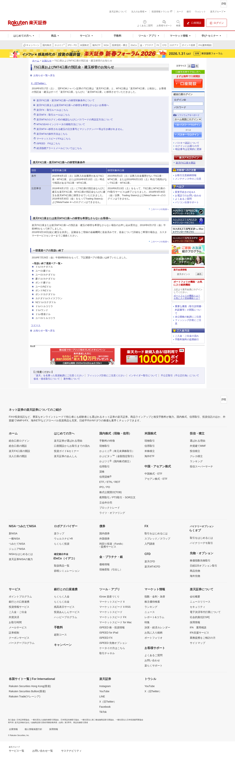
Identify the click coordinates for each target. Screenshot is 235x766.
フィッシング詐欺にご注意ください (106, 375)
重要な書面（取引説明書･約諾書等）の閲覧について (189, 310)
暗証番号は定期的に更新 (188, 149)
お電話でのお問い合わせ (188, 195)
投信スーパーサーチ (201, 466)
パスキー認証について (187, 142)
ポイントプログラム (20, 596)
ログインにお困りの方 (187, 146)
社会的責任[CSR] (199, 617)
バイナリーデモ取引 (201, 543)
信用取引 (104, 466)
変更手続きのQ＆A (185, 192)
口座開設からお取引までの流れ (72, 445)
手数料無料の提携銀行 (187, 339)
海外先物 (195, 575)
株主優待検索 (152, 601)
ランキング (196, 461)
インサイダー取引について (143, 375)
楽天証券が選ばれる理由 (68, 440)
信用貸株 (105, 476)
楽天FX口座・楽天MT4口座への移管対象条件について (66, 100)
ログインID (180, 99)
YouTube (104, 691)
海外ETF (149, 456)
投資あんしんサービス (67, 612)
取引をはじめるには (156, 533)
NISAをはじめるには (21, 554)
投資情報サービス (19, 606)
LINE (102, 696)
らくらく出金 (61, 601)
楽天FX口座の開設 (19, 451)
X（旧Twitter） (39, 83)
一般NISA (14, 538)
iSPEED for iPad (108, 632)
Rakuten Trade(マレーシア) (24, 696)
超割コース (60, 634)
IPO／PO (104, 487)
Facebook (105, 706)
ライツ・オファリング (112, 512)
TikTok (103, 711)
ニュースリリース (200, 601)
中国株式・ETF (153, 473)
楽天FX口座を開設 (186, 162)
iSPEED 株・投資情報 (112, 627)
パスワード (180, 107)
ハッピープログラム (65, 617)
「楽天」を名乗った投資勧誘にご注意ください (59, 375)
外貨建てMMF (198, 445)
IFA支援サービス (199, 632)
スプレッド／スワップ (157, 538)
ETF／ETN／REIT (109, 481)
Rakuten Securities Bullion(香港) (27, 691)
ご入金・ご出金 (18, 612)
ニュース (149, 612)
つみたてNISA (17, 543)
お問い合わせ (152, 660)
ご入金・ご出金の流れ (187, 336)
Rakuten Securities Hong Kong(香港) (30, 686)
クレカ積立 (196, 456)
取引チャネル (107, 653)
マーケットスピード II (112, 601)
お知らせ (47, 60)
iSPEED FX (106, 637)
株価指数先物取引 (200, 560)
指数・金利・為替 (154, 596)
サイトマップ (197, 642)
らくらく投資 (61, 543)
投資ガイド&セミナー (66, 451)
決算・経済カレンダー (157, 627)
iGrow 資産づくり (109, 596)
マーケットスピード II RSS (115, 606)
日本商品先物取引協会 (70, 720)
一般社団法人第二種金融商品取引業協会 (97, 720)
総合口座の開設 (18, 445)
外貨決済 (14, 617)
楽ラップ (59, 533)
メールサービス (18, 627)
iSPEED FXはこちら (48, 143)
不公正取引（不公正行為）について (180, 375)
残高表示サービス (64, 606)
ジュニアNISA (17, 548)
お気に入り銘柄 (153, 632)
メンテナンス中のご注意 (188, 178)
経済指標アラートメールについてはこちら (59, 148)
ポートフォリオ (153, 637)
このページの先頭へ (160, 209)
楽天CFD (149, 561)
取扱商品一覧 (61, 565)
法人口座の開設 (18, 456)
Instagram (105, 686)
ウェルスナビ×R (63, 538)
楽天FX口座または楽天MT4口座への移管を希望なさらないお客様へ (73, 105)
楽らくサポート (153, 665)
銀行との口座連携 (19, 601)
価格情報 (104, 564)
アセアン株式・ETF (155, 478)
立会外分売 (105, 502)
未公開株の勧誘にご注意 (188, 316)
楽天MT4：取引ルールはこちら (53, 114)
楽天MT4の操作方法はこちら (52, 133)
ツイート (36, 325)
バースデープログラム (22, 642)
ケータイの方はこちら (112, 648)
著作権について (71, 378)
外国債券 (104, 538)
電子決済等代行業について (205, 612)
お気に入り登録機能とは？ (187, 298)
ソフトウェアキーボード (188, 115)
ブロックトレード (109, 507)
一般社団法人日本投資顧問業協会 (129, 720)
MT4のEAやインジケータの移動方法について (61, 124)
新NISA (13, 533)
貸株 (101, 471)
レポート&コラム (154, 617)
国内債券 (104, 533)
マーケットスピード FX (112, 617)
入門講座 (149, 543)
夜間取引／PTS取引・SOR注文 (117, 497)
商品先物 (195, 570)
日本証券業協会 (23, 720)
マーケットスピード (110, 612)
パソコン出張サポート (187, 202)
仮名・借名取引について (47, 378)
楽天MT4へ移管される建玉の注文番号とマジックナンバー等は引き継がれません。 (81, 129)
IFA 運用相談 (198, 627)
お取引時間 (15, 622)
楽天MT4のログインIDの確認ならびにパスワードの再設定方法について (75, 119)
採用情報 (195, 622)
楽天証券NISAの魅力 (21, 559)
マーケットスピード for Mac (115, 622)
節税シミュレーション (67, 570)
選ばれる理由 (197, 440)
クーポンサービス (19, 637)
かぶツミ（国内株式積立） (115, 461)
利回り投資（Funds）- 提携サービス (111, 545)
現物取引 (104, 445)
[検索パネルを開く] (178, 23)
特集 (147, 622)
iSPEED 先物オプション (113, 642)
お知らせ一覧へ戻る (44, 75)
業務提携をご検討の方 (203, 637)
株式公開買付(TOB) (110, 492)
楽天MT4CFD (152, 566)
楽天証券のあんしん (65, 456)
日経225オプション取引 (203, 565)
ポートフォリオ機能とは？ (187, 295)
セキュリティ (197, 606)
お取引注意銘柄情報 (185, 175)
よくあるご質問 (183, 198)
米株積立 (149, 451)
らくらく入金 (61, 596)
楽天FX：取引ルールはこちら (52, 110)
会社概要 (195, 596)
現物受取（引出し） (110, 569)
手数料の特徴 (107, 440)
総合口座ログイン (19, 440)
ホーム (35, 60)
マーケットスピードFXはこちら (54, 138)
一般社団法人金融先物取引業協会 (45, 720)
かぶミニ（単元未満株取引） (117, 450)
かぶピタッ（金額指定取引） (117, 456)
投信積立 (195, 451)
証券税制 (14, 632)
